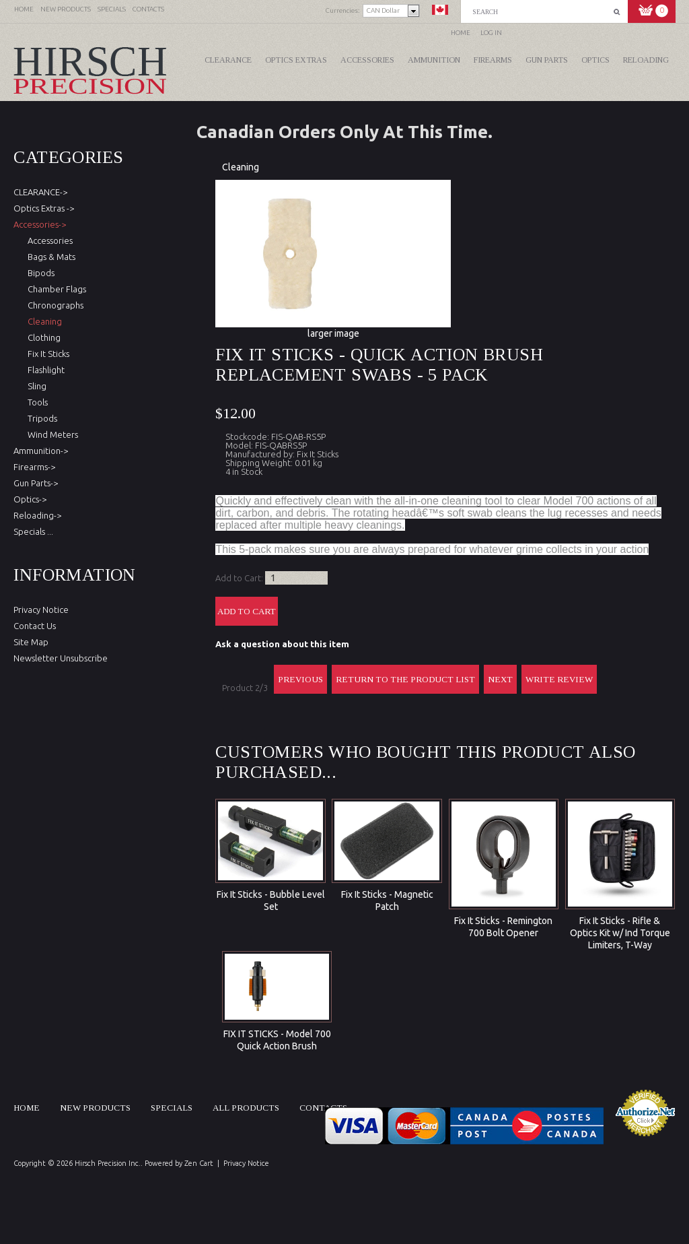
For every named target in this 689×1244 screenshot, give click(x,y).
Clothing (42, 337)
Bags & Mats (49, 256)
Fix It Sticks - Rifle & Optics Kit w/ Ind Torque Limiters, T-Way (620, 932)
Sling (35, 386)
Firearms (493, 60)
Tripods (40, 418)
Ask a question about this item (282, 644)
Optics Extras (296, 60)
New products (95, 1108)
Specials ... (33, 531)
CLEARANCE (228, 60)
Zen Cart (198, 1163)
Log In (491, 32)
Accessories (367, 60)
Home (460, 32)
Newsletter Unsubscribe (60, 658)
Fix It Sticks (46, 353)
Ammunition (434, 60)
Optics (595, 60)
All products (246, 1108)
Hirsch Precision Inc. (108, 1163)
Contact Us (34, 625)
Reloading (646, 60)
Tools (36, 402)
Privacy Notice (41, 609)
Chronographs (53, 305)
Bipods (39, 272)
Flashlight (44, 369)
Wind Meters (51, 434)
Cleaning (240, 167)
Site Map (30, 642)
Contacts (323, 1108)
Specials (171, 1108)
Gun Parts (546, 60)
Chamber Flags (55, 289)
